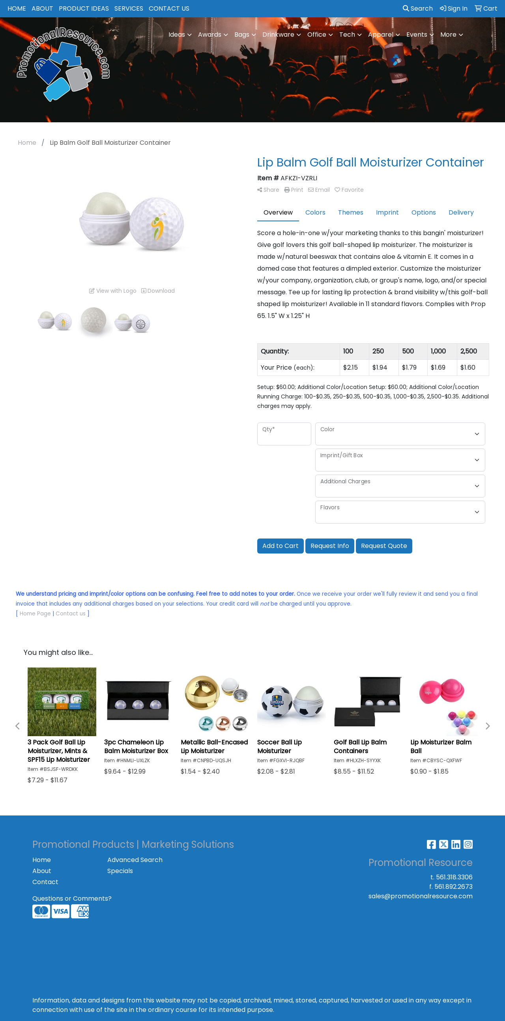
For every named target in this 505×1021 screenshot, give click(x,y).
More (448, 34)
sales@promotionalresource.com (420, 896)
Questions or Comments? (72, 898)
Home (41, 859)
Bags (241, 34)
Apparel (380, 34)
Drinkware (278, 34)
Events (416, 34)
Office (316, 34)
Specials (120, 870)
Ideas (176, 34)
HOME (16, 8)
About (41, 870)
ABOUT (42, 8)
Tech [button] (347, 34)
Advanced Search (135, 859)
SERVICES (128, 8)
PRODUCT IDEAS (84, 8)
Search (418, 8)
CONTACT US (169, 8)
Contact (45, 881)
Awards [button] (209, 34)
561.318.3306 (454, 877)
